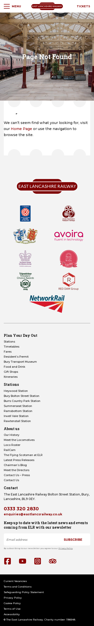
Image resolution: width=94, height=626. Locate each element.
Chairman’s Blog (15, 465)
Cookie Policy (12, 603)
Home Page (21, 129)
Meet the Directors (16, 470)
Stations (9, 341)
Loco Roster (12, 445)
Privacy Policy (65, 548)
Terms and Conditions (18, 586)
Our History (11, 435)
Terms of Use (12, 608)
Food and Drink (14, 366)
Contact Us (11, 480)
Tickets (83, 6)
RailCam (10, 450)
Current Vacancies (15, 581)
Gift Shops (11, 371)
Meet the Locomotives (19, 440)
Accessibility (12, 614)
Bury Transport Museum (20, 361)
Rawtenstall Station (17, 421)
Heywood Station (16, 391)
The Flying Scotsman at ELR (23, 455)
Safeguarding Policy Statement (24, 592)
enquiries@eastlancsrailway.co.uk (33, 514)
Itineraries (11, 377)
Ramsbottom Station (18, 411)
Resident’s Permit (16, 356)
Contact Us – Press (17, 475)
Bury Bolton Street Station (21, 396)
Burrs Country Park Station (22, 401)
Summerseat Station (18, 406)
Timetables (11, 346)
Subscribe (73, 539)
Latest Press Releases (19, 460)
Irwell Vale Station (16, 416)
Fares (8, 351)
